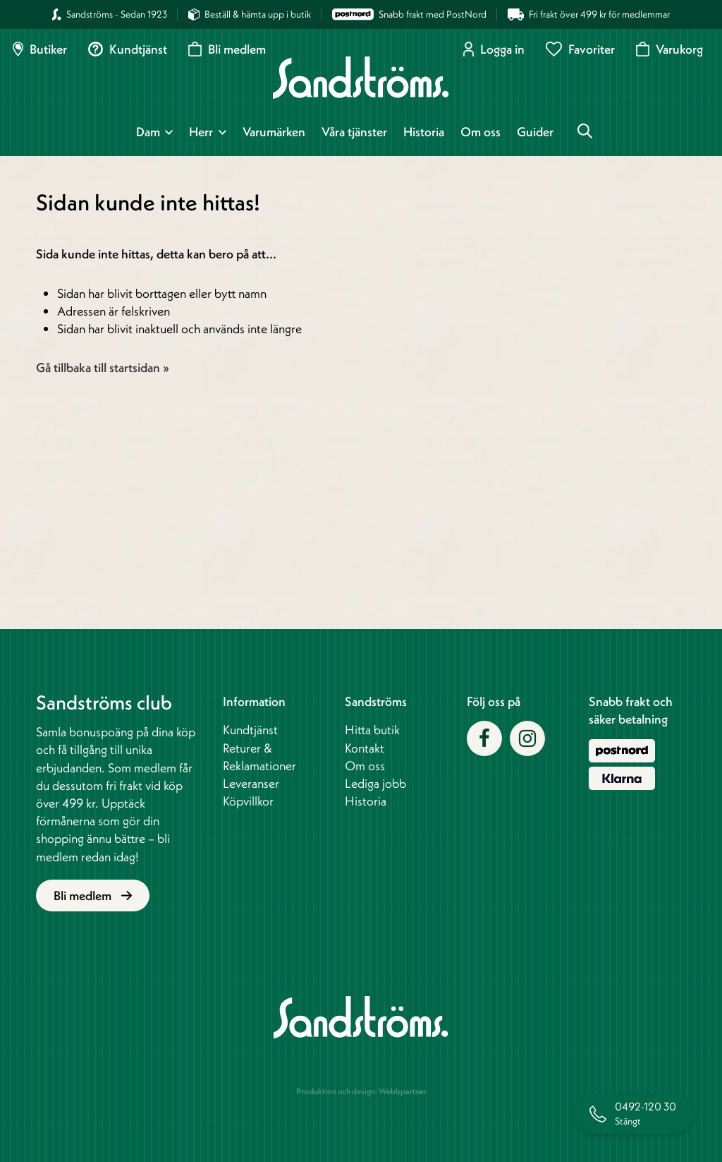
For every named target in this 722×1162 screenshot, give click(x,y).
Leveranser (251, 783)
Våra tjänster (354, 132)
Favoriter (580, 49)
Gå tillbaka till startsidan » (102, 367)
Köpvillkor (248, 801)
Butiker (40, 49)
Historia (423, 132)
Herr (201, 132)
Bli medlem (227, 49)
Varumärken (274, 132)
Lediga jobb (375, 783)
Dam (148, 132)
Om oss (480, 132)
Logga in (494, 49)
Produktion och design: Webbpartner (361, 1091)
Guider (535, 132)
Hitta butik (372, 729)
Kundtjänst (127, 49)
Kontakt (364, 748)
